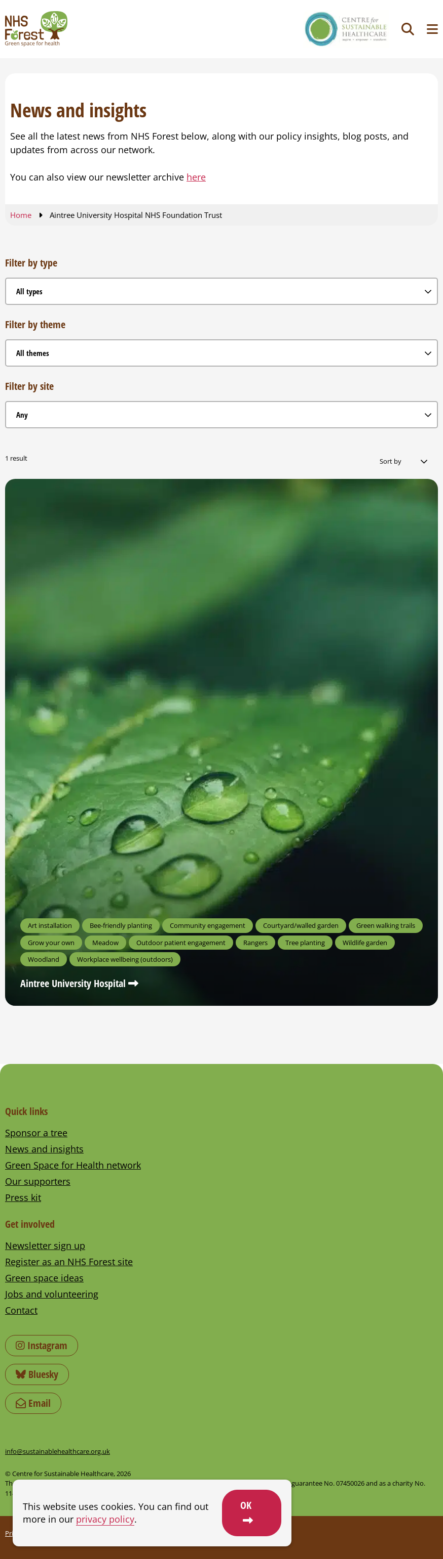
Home (20, 215)
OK (245, 1505)
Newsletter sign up (45, 1245)
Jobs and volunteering (51, 1294)
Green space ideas (44, 1278)
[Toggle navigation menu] (432, 29)
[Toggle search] (407, 29)
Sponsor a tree (36, 1133)
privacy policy (105, 1519)
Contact (21, 1310)
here (196, 177)
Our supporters (37, 1181)
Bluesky (37, 1374)
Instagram (41, 1345)
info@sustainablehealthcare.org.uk (57, 1451)
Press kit (23, 1197)
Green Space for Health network (73, 1165)
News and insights (44, 1149)
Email (33, 1403)
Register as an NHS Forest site (69, 1262)
